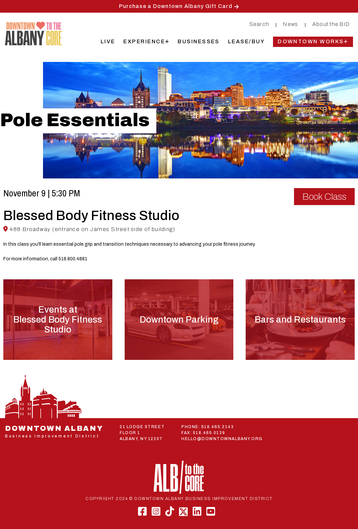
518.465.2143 (217, 426)
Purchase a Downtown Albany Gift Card (175, 6)
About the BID (331, 24)
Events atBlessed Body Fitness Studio (57, 320)
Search (259, 24)
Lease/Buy (246, 41)
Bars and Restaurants (300, 320)
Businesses (199, 41)
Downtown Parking (179, 320)
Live (108, 41)
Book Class (324, 196)
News (290, 24)
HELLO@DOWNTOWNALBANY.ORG (222, 438)
